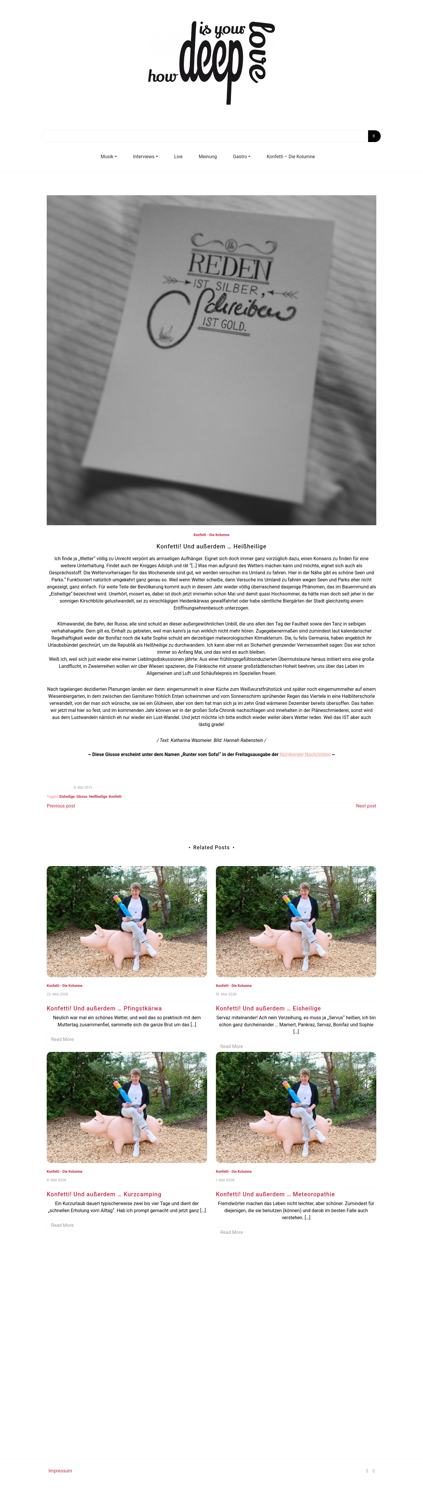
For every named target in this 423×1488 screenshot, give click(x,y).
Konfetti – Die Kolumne (291, 156)
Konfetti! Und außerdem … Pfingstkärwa (104, 1008)
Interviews (144, 156)
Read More (62, 1039)
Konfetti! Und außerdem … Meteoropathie (275, 1194)
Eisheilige (67, 797)
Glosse (81, 797)
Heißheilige (98, 797)
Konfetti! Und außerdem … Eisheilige (268, 1008)
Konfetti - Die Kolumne (211, 535)
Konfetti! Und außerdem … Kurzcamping (104, 1194)
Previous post (61, 806)
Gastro (240, 156)
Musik (107, 156)
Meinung (208, 156)
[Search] (211, 136)
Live (178, 156)
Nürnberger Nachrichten (305, 754)
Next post (366, 806)
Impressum (60, 1471)
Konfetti (115, 797)
